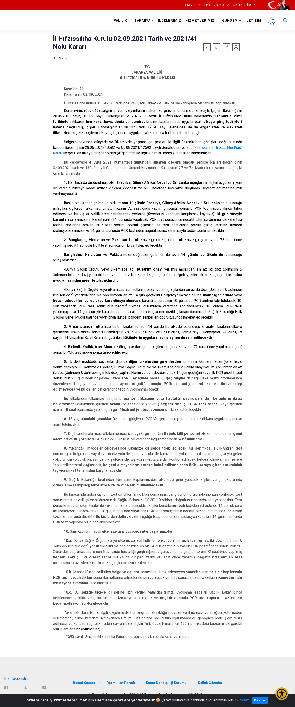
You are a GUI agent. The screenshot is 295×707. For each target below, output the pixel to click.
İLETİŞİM (253, 21)
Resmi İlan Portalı (120, 683)
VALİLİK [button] (120, 21)
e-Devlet (190, 4)
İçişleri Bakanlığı (214, 4)
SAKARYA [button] (142, 21)
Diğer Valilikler (242, 4)
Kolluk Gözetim (210, 683)
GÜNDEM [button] (230, 21)
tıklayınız (242, 700)
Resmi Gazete (84, 683)
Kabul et (260, 700)
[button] (226, 47)
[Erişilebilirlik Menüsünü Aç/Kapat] (281, 693)
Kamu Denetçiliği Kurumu (166, 683)
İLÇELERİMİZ (169, 21)
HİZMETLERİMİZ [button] (200, 21)
